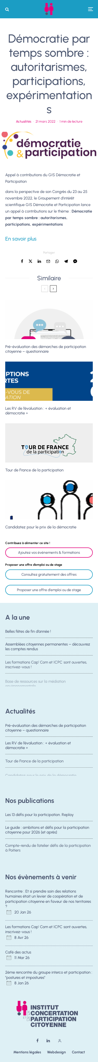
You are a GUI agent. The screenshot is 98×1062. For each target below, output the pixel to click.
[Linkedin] (48, 1041)
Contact (78, 1052)
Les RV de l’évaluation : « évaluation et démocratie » (38, 410)
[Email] (48, 261)
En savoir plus (21, 239)
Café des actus (18, 952)
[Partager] (22, 261)
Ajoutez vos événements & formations (49, 552)
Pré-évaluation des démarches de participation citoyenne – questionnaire (45, 349)
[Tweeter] (30, 261)
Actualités (23, 121)
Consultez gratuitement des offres (49, 574)
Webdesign (56, 1052)
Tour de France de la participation (34, 470)
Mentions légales (27, 1052)
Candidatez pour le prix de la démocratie (40, 527)
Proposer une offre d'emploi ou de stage (49, 590)
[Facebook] (37, 1041)
